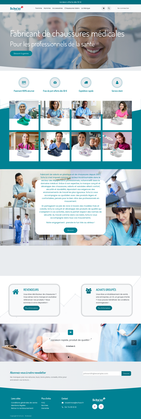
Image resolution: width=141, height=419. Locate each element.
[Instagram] (101, 406)
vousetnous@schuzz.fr (74, 402)
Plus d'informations (31, 308)
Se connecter (123, 8)
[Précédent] (7, 343)
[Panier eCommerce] (103, 8)
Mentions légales (18, 405)
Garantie (45, 408)
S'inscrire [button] (126, 373)
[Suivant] (134, 343)
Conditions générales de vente (24, 402)
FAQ (43, 402)
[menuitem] (38, 8)
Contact (65, 398)
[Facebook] (94, 406)
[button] (109, 8)
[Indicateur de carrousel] (68, 357)
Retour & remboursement (22, 408)
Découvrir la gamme (21, 53)
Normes (44, 405)
